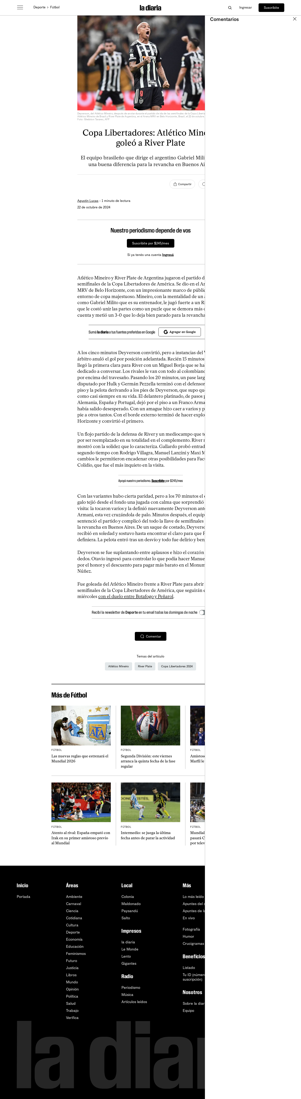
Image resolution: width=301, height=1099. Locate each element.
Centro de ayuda (270, 963)
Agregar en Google (180, 332)
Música (127, 994)
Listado (189, 967)
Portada (23, 896)
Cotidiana (74, 918)
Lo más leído (193, 896)
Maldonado (131, 903)
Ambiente (74, 896)
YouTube (263, 911)
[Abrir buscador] (230, 8)
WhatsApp (264, 918)
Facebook (264, 932)
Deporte (39, 7)
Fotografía (191, 929)
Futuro (71, 960)
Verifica (72, 1017)
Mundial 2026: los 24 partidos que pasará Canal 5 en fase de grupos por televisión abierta (219, 837)
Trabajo (72, 1010)
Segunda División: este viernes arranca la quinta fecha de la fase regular (148, 761)
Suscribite (271, 8)
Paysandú (129, 911)
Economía (74, 939)
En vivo (189, 918)
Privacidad (265, 985)
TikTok (261, 939)
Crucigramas (193, 943)
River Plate (145, 666)
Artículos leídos (134, 1002)
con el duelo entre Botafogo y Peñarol (135, 596)
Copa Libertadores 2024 (177, 666)
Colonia (127, 896)
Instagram (264, 925)
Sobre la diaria (195, 1003)
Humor (188, 936)
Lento (126, 956)
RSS (259, 903)
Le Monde (129, 949)
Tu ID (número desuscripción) (197, 977)
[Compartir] (182, 184)
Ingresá (168, 255)
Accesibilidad (267, 977)
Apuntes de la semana (201, 911)
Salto (125, 918)
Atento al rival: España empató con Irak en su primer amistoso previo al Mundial (80, 837)
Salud (71, 1003)
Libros (71, 975)
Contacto (263, 992)
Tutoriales (264, 970)
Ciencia (72, 911)
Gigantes (128, 963)
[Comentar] (211, 184)
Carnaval (73, 903)
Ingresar (245, 7)
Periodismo (130, 987)
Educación (75, 946)
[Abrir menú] (20, 7)
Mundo (72, 982)
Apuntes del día (196, 903)
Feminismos (76, 953)
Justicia (72, 968)
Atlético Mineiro (118, 666)
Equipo (188, 1010)
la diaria (128, 942)
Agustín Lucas (87, 201)
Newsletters (266, 896)
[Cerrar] (217, 230)
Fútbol (55, 7)
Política (72, 996)
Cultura (72, 925)
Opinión (72, 989)
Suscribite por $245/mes (150, 243)
